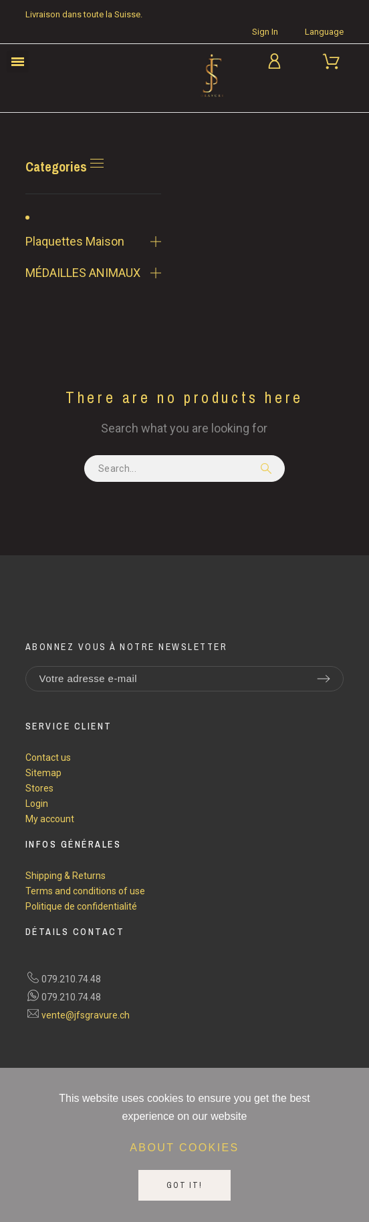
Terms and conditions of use (85, 891)
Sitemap (43, 773)
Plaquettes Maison (74, 241)
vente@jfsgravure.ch (85, 1015)
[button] (18, 62)
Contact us (48, 757)
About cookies (184, 1147)
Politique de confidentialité (81, 906)
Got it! (184, 1185)
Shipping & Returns (65, 875)
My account (49, 819)
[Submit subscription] (323, 678)
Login (36, 803)
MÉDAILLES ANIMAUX (82, 273)
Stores (39, 788)
